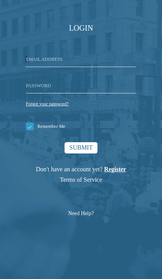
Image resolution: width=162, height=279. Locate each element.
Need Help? (81, 213)
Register (115, 169)
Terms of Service (81, 179)
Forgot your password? (47, 104)
